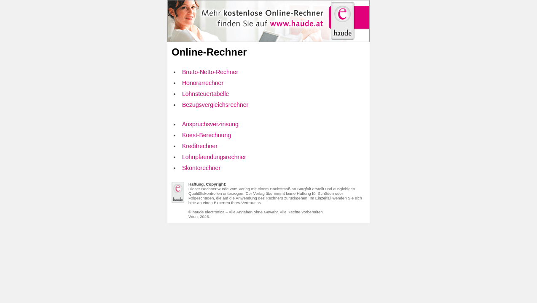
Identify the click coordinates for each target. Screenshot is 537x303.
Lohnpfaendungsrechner (214, 157)
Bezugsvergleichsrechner (215, 104)
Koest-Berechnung (206, 135)
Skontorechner (201, 168)
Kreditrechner (199, 146)
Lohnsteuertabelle (205, 93)
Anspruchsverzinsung (210, 124)
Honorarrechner (202, 83)
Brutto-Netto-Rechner (210, 72)
